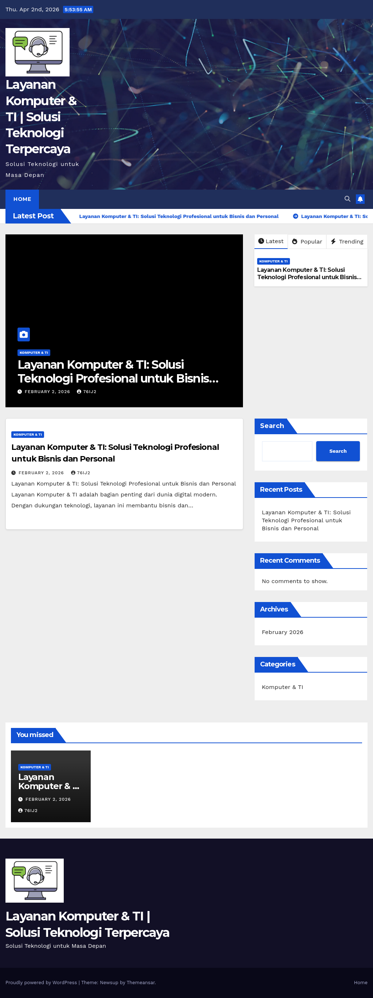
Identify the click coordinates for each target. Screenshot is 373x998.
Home (22, 199)
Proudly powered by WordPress (42, 982)
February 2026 (282, 632)
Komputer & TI (34, 353)
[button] (347, 198)
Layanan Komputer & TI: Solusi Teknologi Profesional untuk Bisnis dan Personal (113, 378)
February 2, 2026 (48, 391)
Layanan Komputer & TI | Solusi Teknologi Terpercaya (40, 117)
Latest (270, 241)
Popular (307, 241)
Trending (347, 241)
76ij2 (87, 391)
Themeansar (141, 982)
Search (272, 426)
